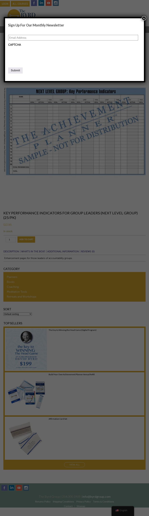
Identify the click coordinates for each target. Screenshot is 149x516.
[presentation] (34, 54)
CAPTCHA (14, 44)
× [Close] (144, 18)
